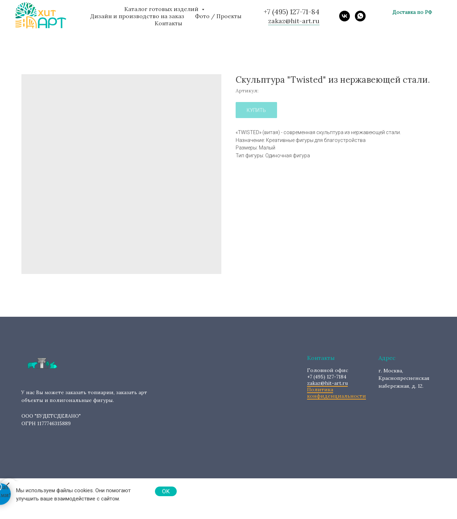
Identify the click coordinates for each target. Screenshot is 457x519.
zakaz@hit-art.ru (327, 383)
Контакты (168, 23)
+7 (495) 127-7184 (327, 373)
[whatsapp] (360, 16)
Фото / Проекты (218, 16)
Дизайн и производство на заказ (137, 16)
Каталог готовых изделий (162, 8)
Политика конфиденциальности (336, 392)
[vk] (344, 16)
